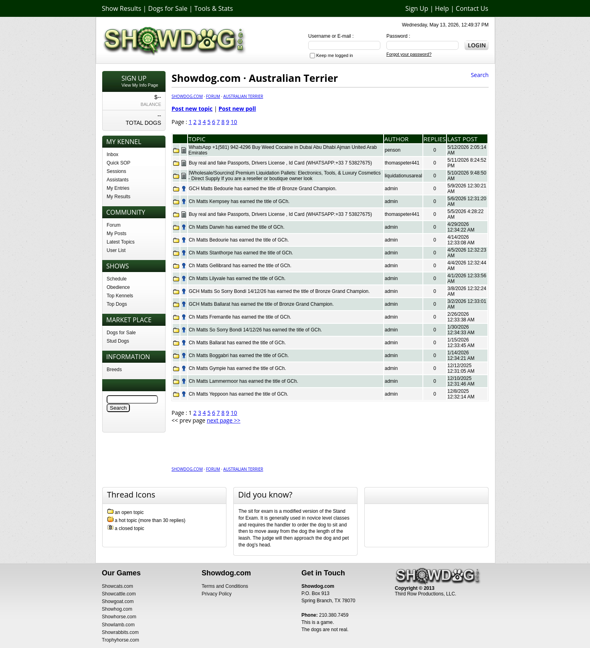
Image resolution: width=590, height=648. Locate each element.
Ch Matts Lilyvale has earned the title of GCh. (237, 278)
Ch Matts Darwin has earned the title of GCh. (237, 227)
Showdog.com (187, 96)
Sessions (116, 171)
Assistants (118, 180)
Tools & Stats (213, 8)
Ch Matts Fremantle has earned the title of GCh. (240, 317)
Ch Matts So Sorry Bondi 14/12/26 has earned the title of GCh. (255, 330)
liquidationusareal (403, 176)
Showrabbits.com (120, 632)
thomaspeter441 (402, 163)
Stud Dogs (118, 341)
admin (391, 188)
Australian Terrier (243, 96)
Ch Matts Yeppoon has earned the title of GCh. (238, 394)
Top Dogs (117, 304)
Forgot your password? (409, 54)
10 (234, 122)
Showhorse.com (119, 617)
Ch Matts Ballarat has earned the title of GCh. (237, 342)
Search (480, 75)
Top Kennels (120, 296)
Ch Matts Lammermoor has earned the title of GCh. (243, 381)
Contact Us (472, 8)
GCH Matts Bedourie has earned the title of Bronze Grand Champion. (263, 188)
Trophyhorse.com (120, 640)
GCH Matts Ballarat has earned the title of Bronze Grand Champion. (261, 304)
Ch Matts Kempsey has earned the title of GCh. (239, 201)
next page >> (223, 420)
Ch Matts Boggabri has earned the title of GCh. (239, 355)
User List (116, 250)
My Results (118, 196)
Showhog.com (117, 609)
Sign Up (416, 8)
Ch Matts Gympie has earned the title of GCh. (237, 368)
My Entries (118, 188)
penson (392, 150)
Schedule (117, 279)
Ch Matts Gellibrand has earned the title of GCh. (240, 265)
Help (442, 8)
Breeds (114, 369)
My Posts (116, 233)
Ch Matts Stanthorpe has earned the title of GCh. (241, 253)
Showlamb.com (118, 625)
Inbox (112, 154)
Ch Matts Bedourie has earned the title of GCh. (239, 240)
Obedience (118, 287)
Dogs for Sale (168, 8)
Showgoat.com (117, 601)
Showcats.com (117, 586)
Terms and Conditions (225, 586)
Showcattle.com (119, 594)
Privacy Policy (217, 594)
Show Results (121, 8)
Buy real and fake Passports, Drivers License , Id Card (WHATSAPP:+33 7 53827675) (280, 163)
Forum (114, 225)
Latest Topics (121, 242)
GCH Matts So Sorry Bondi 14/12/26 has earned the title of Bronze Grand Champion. (279, 291)
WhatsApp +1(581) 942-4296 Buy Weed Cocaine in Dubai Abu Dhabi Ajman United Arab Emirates (282, 150)
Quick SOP (118, 163)
